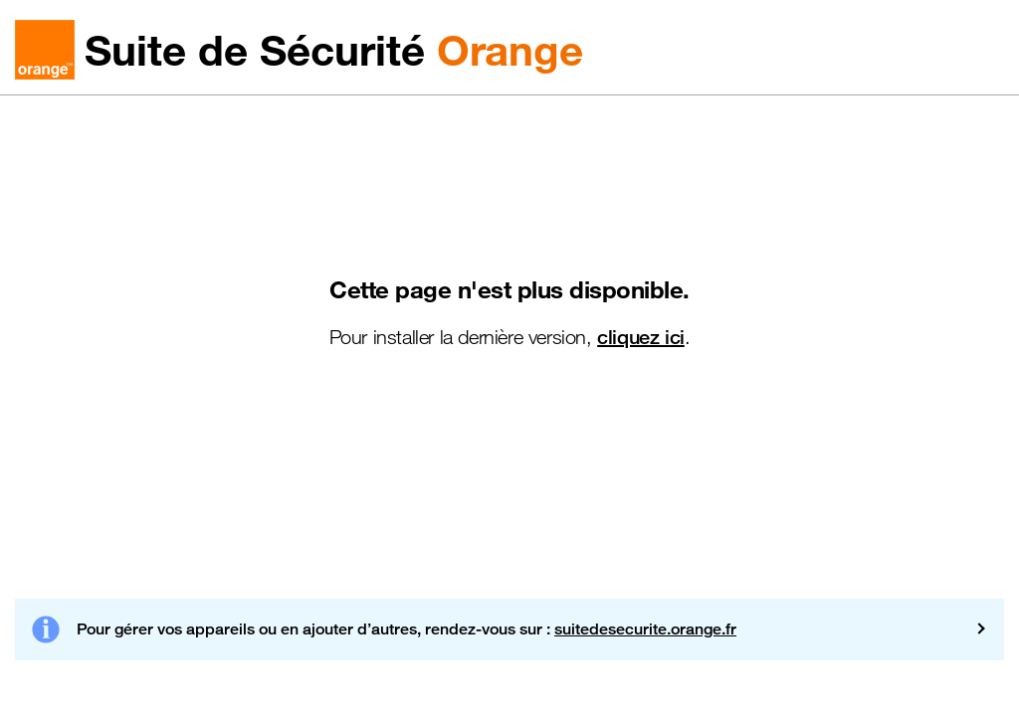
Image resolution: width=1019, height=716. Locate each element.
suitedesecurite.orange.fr (645, 629)
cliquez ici (641, 337)
